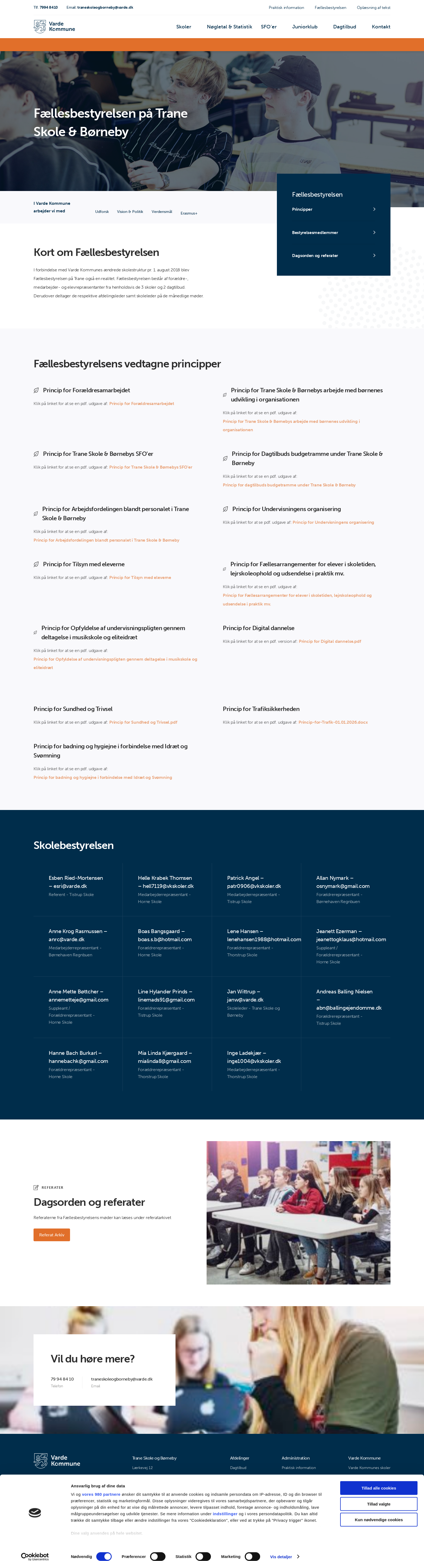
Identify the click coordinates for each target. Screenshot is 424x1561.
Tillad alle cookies (379, 1482)
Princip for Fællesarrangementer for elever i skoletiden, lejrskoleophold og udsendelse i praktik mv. (297, 600)
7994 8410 (46, 7)
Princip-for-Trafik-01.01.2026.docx (333, 722)
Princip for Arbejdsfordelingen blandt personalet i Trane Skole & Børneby (106, 540)
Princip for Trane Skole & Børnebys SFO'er (150, 467)
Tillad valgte (378, 1497)
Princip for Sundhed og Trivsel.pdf (143, 722)
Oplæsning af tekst (373, 7)
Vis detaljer (281, 1550)
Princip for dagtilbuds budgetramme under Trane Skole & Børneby (289, 485)
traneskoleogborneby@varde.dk (100, 7)
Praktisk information (286, 7)
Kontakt (382, 28)
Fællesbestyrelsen (330, 7)
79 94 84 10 (62, 1379)
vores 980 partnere (101, 1488)
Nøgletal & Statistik (245, 28)
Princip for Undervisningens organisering (333, 522)
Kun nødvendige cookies (379, 1513)
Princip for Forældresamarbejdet (141, 403)
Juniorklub (313, 28)
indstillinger (225, 1507)
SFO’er (279, 28)
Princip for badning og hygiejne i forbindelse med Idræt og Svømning (103, 777)
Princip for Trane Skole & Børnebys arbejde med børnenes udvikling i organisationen (291, 426)
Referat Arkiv (52, 1235)
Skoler (204, 28)
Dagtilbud (349, 28)
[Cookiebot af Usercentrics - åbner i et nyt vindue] (35, 1550)
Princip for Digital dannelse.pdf (330, 641)
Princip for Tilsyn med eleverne (140, 577)
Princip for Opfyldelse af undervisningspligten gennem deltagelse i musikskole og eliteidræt (115, 664)
